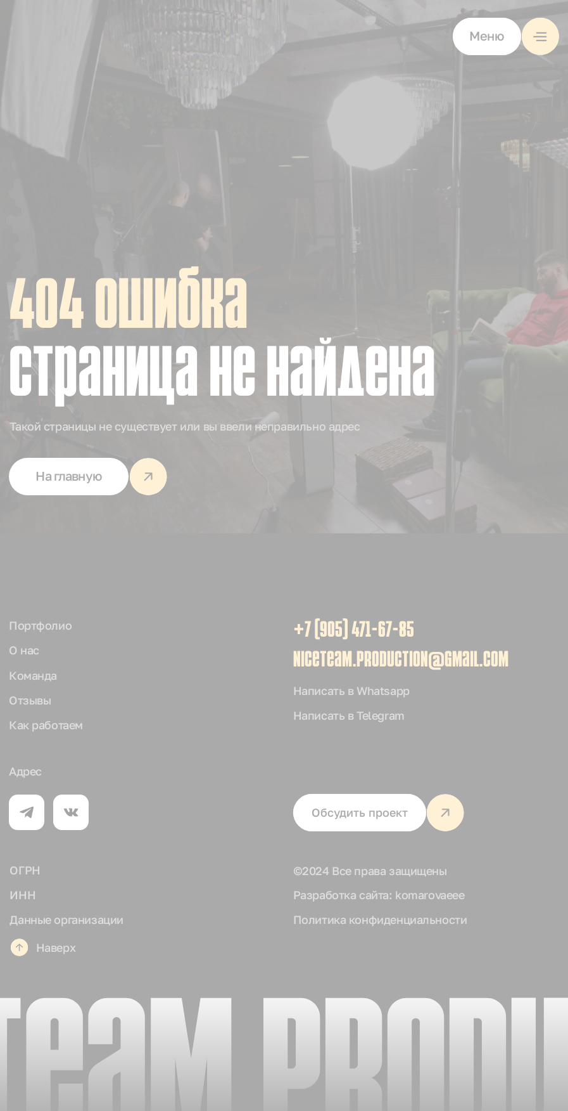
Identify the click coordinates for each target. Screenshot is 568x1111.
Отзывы (30, 700)
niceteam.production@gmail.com (400, 661)
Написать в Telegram (349, 715)
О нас (24, 650)
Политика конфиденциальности (380, 919)
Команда (33, 675)
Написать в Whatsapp (351, 691)
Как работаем (46, 725)
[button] (506, 36)
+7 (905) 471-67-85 (353, 631)
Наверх (55, 947)
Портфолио (40, 625)
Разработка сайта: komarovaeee (379, 895)
